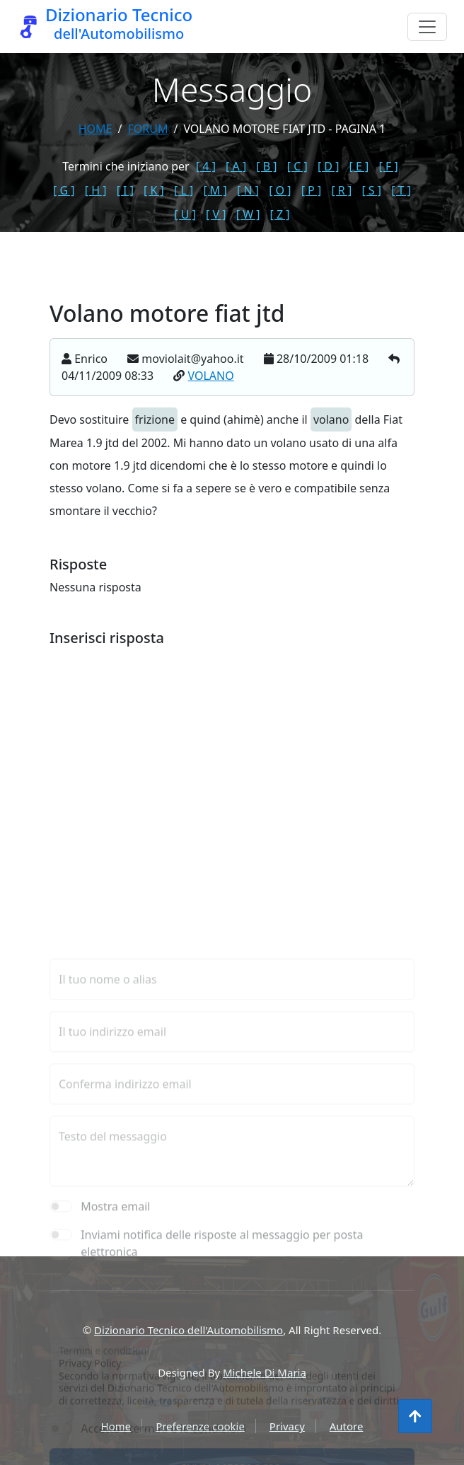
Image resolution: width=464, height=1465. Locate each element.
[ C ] (297, 166)
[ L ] (183, 190)
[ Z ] (280, 214)
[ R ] (341, 190)
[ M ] (214, 190)
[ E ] (359, 166)
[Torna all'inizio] (415, 1416)
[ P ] (311, 190)
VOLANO (211, 380)
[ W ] (248, 214)
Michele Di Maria (264, 1372)
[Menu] (427, 27)
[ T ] (401, 190)
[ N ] (248, 190)
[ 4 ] (206, 166)
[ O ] (280, 190)
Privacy (287, 1426)
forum (147, 129)
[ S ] (371, 190)
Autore (347, 1426)
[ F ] (388, 166)
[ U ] (185, 214)
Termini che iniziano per (125, 166)
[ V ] (216, 214)
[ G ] (64, 190)
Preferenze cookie (200, 1426)
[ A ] (236, 166)
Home (95, 129)
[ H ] (96, 190)
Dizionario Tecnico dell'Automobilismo (188, 1330)
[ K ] (154, 190)
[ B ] (266, 166)
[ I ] (125, 190)
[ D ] (329, 166)
